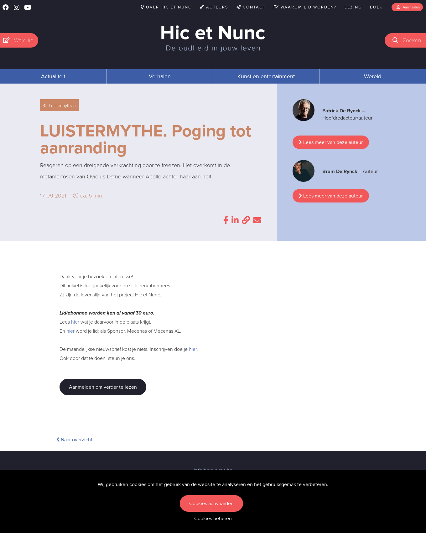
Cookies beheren (213, 518)
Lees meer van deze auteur (331, 142)
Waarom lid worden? (305, 7)
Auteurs (214, 7)
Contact (251, 7)
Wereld (372, 76)
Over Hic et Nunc (166, 7)
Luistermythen (59, 105)
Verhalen (160, 76)
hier (75, 321)
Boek (376, 7)
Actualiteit (53, 76)
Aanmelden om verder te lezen (103, 387)
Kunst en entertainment (266, 76)
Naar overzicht (74, 439)
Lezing (353, 7)
